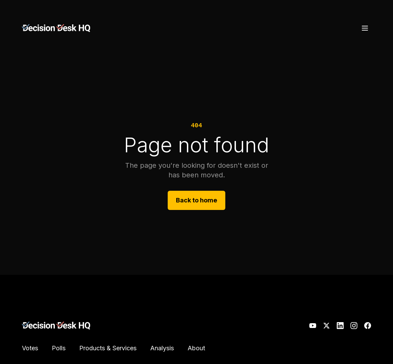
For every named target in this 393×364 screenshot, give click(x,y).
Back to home (196, 200)
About (196, 348)
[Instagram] (353, 325)
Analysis (162, 348)
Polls (59, 348)
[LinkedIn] (340, 325)
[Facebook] (367, 325)
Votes (30, 348)
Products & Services (107, 348)
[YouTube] (312, 325)
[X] (326, 325)
